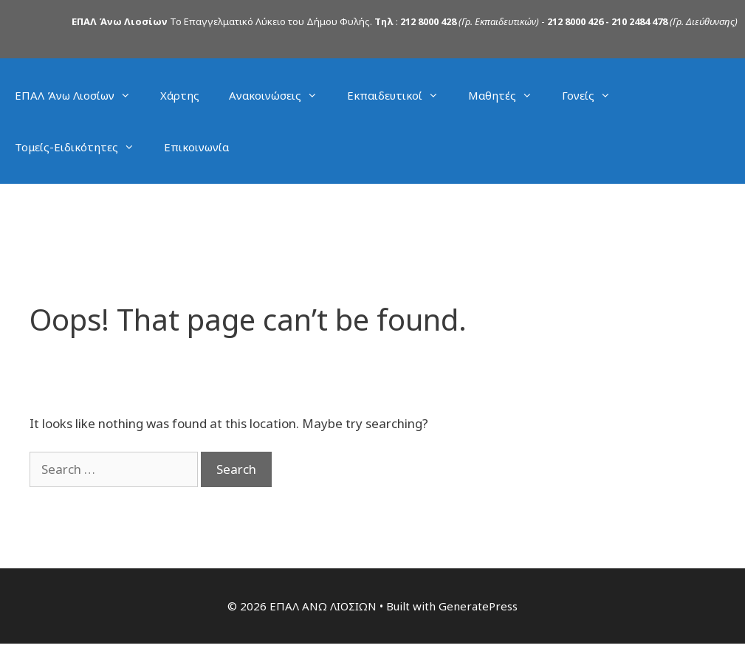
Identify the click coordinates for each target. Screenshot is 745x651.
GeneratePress (478, 606)
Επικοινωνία (196, 147)
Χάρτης (179, 95)
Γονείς (593, 95)
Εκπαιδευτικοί (400, 95)
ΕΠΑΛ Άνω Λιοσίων (80, 95)
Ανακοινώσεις (280, 95)
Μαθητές (507, 95)
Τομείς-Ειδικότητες (82, 147)
